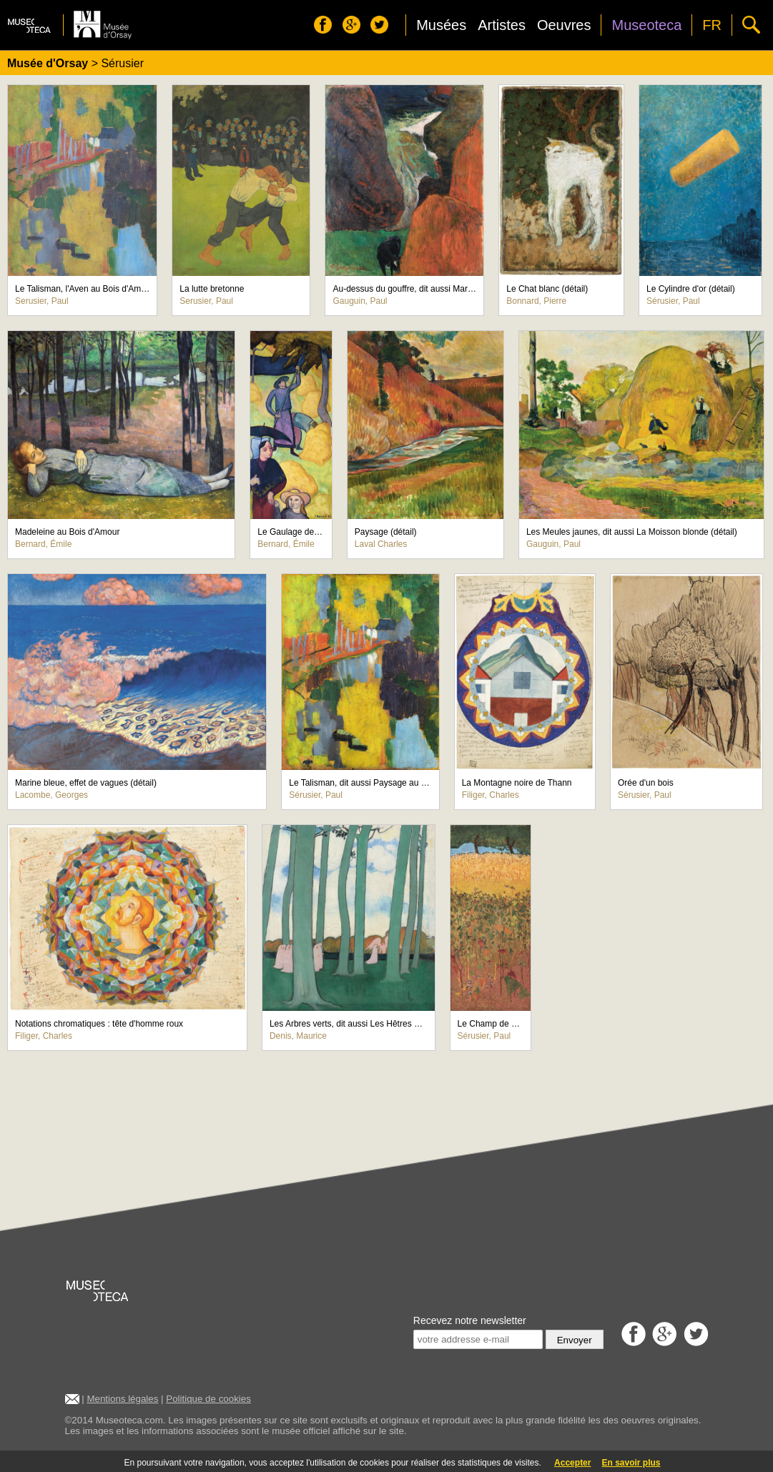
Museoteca (646, 25)
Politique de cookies (208, 1398)
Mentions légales (122, 1398)
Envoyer (574, 1340)
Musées (441, 25)
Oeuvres (564, 25)
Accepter (572, 1463)
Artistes (502, 25)
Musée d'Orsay (47, 63)
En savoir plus (630, 1463)
